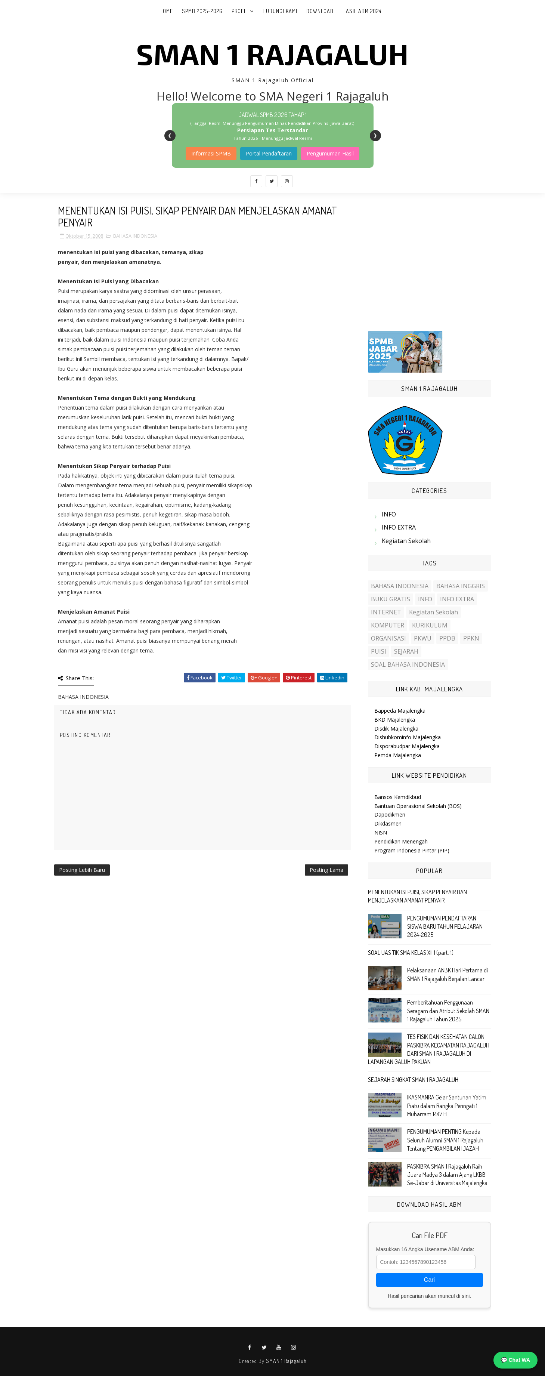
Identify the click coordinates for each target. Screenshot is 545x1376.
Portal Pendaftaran (269, 153)
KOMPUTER (387, 625)
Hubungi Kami (280, 11)
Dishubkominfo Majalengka (407, 737)
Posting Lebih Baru (82, 869)
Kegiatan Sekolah (406, 541)
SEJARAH (406, 651)
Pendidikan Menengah (401, 841)
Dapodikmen (389, 814)
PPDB (447, 638)
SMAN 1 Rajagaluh (272, 53)
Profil (240, 11)
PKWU (422, 638)
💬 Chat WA (515, 1360)
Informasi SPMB (211, 153)
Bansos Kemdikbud (397, 796)
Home (166, 11)
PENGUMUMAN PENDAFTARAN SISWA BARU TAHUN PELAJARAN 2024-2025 (445, 926)
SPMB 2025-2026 (202, 11)
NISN (380, 832)
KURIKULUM (430, 625)
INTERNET (386, 612)
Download (320, 11)
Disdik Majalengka (396, 728)
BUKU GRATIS (390, 599)
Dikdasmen (388, 823)
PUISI (378, 651)
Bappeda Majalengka (399, 710)
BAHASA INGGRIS (460, 586)
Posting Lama (326, 869)
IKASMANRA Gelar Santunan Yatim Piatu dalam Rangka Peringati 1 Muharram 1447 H (446, 1105)
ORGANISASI (388, 638)
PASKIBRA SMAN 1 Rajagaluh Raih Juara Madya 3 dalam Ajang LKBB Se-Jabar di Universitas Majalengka (447, 1175)
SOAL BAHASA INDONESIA (408, 664)
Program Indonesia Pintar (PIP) (411, 850)
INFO (389, 514)
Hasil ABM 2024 (362, 11)
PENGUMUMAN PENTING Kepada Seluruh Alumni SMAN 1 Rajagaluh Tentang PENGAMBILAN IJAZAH (445, 1140)
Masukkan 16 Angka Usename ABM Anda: (425, 1249)
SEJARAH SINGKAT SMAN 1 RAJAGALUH (413, 1079)
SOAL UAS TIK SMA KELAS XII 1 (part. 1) (410, 952)
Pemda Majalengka (397, 755)
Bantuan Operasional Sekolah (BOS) (418, 805)
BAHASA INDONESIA (135, 235)
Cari (429, 1280)
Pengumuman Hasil (330, 153)
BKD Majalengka (394, 719)
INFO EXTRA (399, 527)
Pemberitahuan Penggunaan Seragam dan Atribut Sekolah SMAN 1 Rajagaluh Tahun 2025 (448, 1011)
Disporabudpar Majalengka (407, 746)
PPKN (471, 638)
